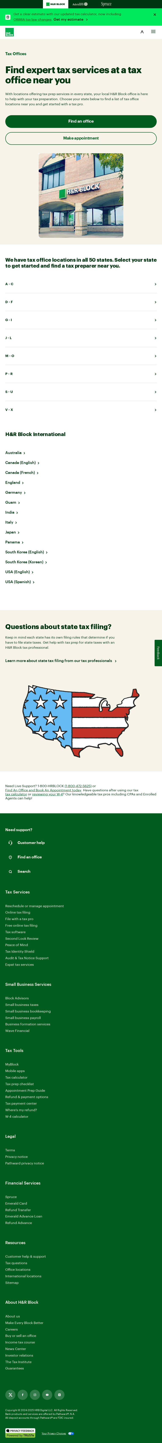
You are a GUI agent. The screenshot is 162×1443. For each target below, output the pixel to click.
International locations (23, 1277)
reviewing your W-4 (47, 794)
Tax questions (16, 1263)
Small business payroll (23, 1018)
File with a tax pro (19, 919)
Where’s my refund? (21, 1110)
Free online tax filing (21, 925)
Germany (13, 492)
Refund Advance (18, 1223)
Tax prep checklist (19, 1084)
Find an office (81, 121)
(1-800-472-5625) (78, 786)
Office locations (17, 1270)
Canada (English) (20, 463)
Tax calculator (16, 1077)
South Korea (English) (24, 552)
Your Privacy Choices (54, 1433)
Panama (12, 542)
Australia (13, 453)
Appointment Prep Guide (25, 1090)
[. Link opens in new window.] (20, 1433)
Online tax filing (17, 912)
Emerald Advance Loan (23, 1216)
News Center (15, 1349)
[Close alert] (155, 15)
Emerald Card (16, 1203)
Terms (10, 1150)
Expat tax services (19, 965)
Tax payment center (21, 1103)
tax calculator (16, 794)
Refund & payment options (26, 1097)
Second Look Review (21, 938)
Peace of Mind (16, 945)
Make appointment (81, 138)
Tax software (15, 932)
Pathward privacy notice (24, 1163)
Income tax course (20, 1342)
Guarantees (14, 1368)
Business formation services (27, 1024)
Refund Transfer (18, 1210)
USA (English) (17, 572)
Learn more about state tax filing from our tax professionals (59, 661)
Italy (9, 522)
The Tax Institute (18, 1362)
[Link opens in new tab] (10, 1395)
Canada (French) (20, 473)
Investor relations (19, 1356)
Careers (11, 1330)
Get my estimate (69, 19)
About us (12, 1316)
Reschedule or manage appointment (34, 906)
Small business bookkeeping (28, 1011)
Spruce (11, 1197)
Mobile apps (15, 1071)
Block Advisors (17, 999)
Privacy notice (16, 1157)
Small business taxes (21, 1005)
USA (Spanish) (18, 582)
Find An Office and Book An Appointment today (43, 790)
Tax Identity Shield (19, 951)
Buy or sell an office (20, 1336)
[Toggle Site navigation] (153, 30)
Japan (10, 532)
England (12, 482)
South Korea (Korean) (24, 562)
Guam (10, 502)
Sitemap (12, 1283)
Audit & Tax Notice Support (27, 958)
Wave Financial (17, 1031)
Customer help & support (25, 1257)
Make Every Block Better (24, 1323)
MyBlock (12, 1064)
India (9, 512)
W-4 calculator (16, 1116)
